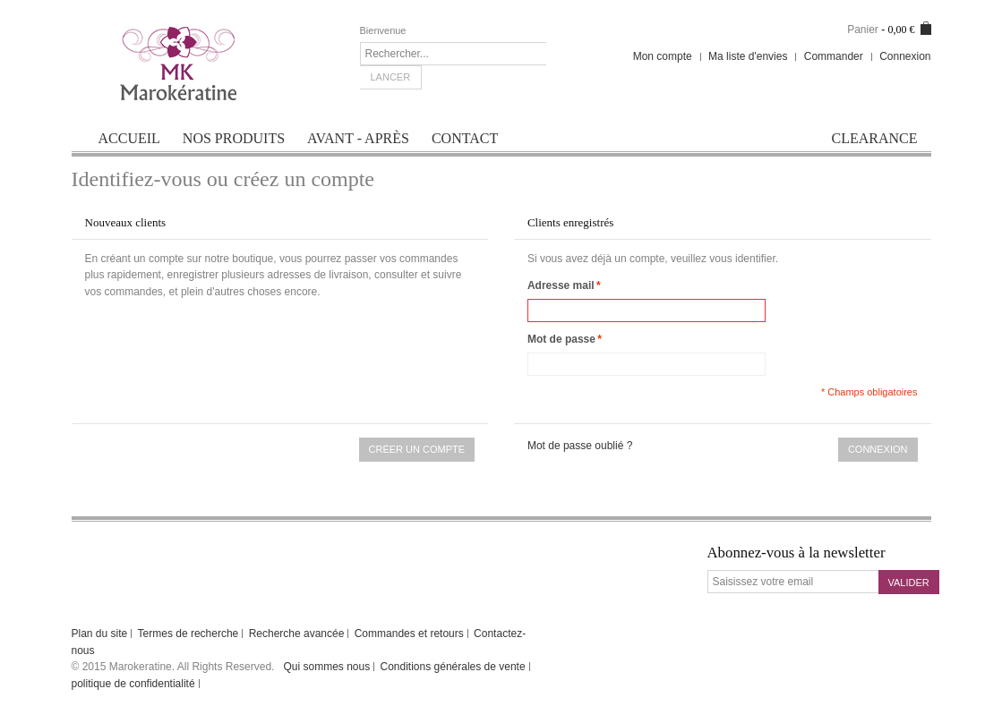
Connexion (904, 56)
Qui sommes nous (326, 666)
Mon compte (662, 56)
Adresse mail (561, 285)
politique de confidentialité (133, 683)
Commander (833, 56)
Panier (862, 29)
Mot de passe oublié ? (579, 445)
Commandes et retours (409, 633)
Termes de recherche (188, 633)
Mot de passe (561, 339)
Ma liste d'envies (747, 56)
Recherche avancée (297, 633)
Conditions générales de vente (453, 666)
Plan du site (100, 633)
